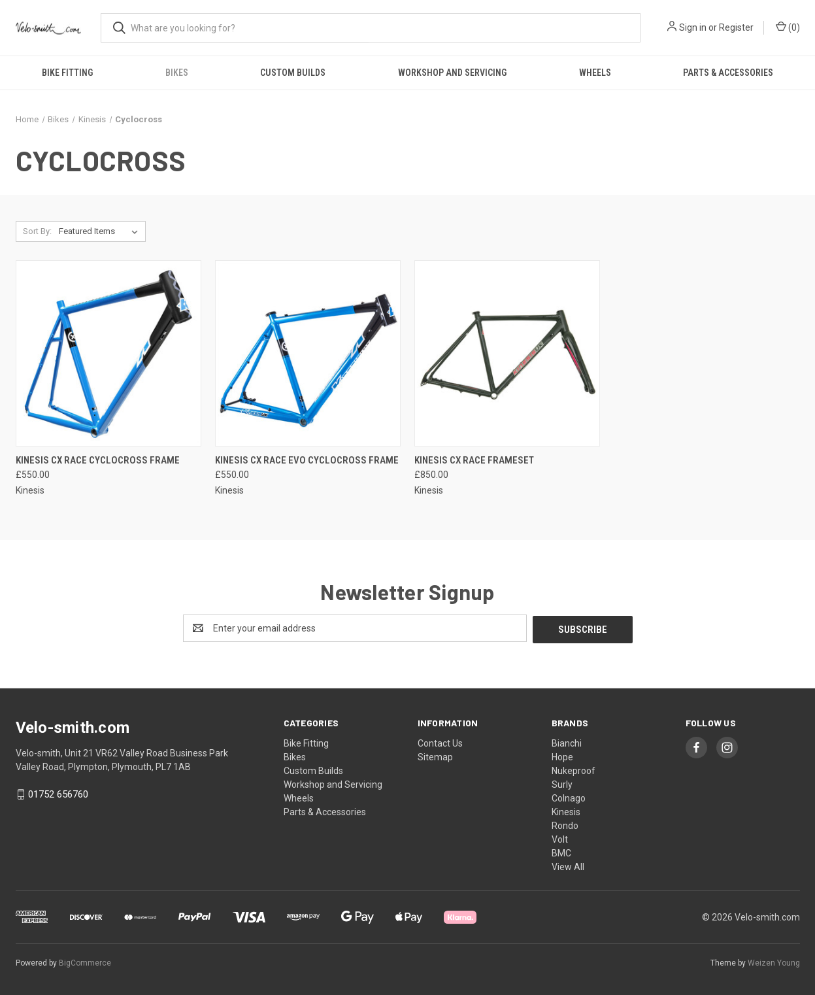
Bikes (176, 72)
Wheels (595, 72)
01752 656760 (58, 793)
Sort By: (37, 231)
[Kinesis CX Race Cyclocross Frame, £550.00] (108, 353)
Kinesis (566, 810)
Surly (562, 783)
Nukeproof (573, 769)
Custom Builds (292, 72)
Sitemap (435, 755)
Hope (562, 755)
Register (736, 27)
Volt (560, 838)
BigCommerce (85, 961)
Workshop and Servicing (452, 72)
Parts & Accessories (728, 72)
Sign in (693, 27)
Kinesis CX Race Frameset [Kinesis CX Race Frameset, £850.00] (474, 460)
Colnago (569, 797)
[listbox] (101, 231)
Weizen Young (774, 961)
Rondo (565, 824)
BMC (561, 852)
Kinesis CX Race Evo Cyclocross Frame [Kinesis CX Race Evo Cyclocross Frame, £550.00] (307, 460)
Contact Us (440, 742)
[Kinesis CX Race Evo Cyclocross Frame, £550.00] (308, 353)
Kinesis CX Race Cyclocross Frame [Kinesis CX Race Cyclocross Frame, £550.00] (98, 460)
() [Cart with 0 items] (788, 27)
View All (568, 865)
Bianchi (567, 742)
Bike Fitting (67, 72)
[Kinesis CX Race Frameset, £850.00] (507, 353)
